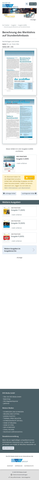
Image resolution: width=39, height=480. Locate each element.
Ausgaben (13, 25)
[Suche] (26, 3)
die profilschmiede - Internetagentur (20, 477)
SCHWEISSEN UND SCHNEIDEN (13, 412)
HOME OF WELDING (9, 423)
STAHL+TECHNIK (8, 429)
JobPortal (6, 403)
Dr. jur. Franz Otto (13, 44)
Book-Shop (6, 399)
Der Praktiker (5, 25)
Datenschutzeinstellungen (20, 475)
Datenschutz (28, 466)
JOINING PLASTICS (9, 416)
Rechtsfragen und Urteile (10, 41)
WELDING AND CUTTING (11, 414)
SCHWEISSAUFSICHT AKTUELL (13, 421)
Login (29, 177)
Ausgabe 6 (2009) (22, 25)
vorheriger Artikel (9, 193)
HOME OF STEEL (8, 425)
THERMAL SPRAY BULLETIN (12, 418)
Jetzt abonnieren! (8, 448)
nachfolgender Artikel (29, 193)
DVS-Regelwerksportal (10, 401)
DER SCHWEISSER (9, 427)
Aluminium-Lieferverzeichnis (12, 432)
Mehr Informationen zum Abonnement (17, 188)
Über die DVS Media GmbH (12, 397)
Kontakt (10, 466)
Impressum (18, 466)
